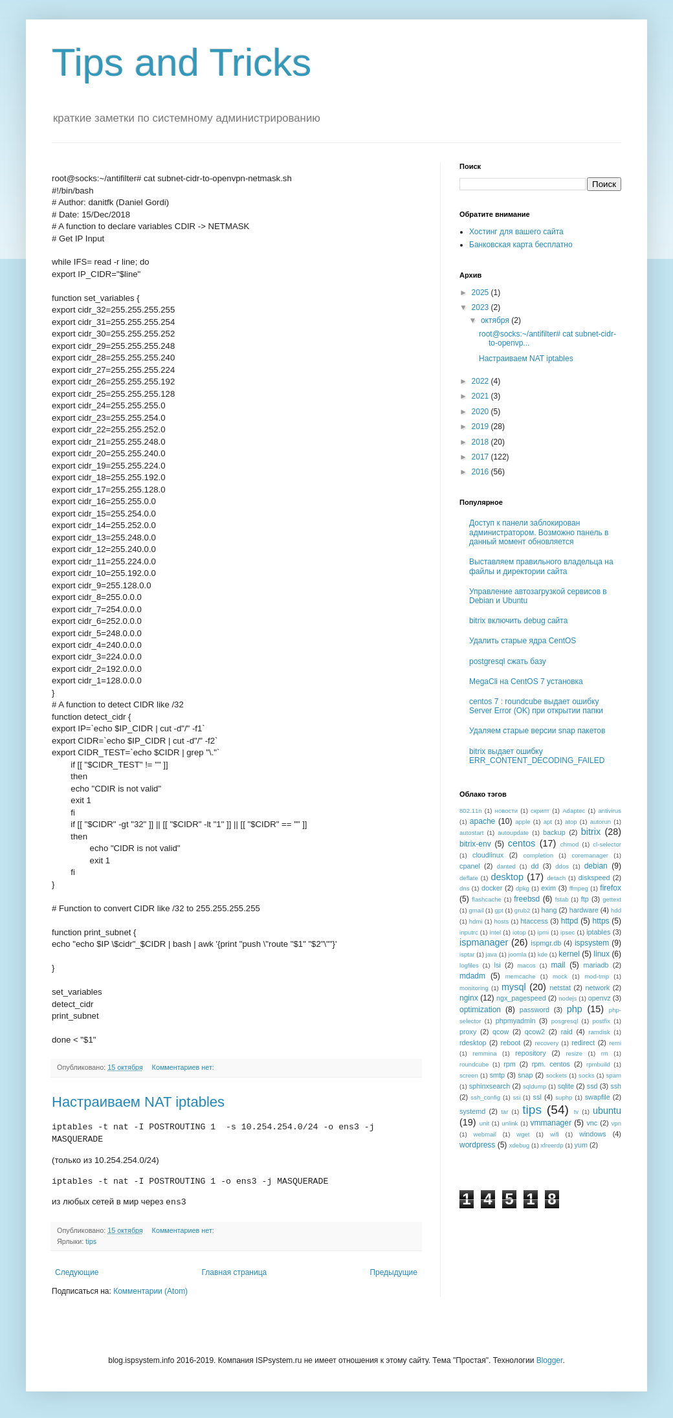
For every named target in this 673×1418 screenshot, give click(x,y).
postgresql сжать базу (507, 661)
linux (601, 953)
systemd (472, 1111)
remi (615, 1043)
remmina (484, 1053)
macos (527, 965)
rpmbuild (598, 1064)
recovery (546, 1043)
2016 (481, 471)
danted (506, 866)
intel (496, 932)
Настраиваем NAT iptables (138, 1102)
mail (558, 964)
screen (468, 1075)
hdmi (476, 921)
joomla (517, 954)
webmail (485, 1134)
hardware (584, 910)
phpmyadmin (516, 1021)
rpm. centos (551, 1064)
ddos (562, 866)
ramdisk (599, 1032)
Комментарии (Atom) (150, 1291)
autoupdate (513, 832)
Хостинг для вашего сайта (516, 231)
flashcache (487, 899)
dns (464, 888)
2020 (481, 411)
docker (491, 888)
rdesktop (472, 1043)
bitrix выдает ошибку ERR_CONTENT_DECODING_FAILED (536, 756)
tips (90, 1241)
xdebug (519, 1145)
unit (484, 1123)
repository (530, 1053)
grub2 (522, 910)
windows (592, 1134)
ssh (615, 1086)
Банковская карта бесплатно (521, 244)
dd (535, 866)
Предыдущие (393, 1272)
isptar (466, 954)
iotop (519, 932)
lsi (497, 965)
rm (604, 1053)
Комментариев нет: (184, 1067)
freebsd (527, 898)
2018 (481, 442)
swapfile (597, 1097)
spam (613, 1075)
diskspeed (594, 877)
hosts (501, 921)
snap (525, 1075)
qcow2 (535, 1032)
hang (549, 910)
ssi (517, 1097)
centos (521, 843)
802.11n (470, 810)
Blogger (549, 1360)
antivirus (609, 810)
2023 (481, 307)
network (597, 987)
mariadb (595, 965)
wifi (554, 1134)
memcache (520, 976)
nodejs (567, 998)
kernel (569, 953)
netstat (560, 987)
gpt (498, 910)
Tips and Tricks (181, 62)
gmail (476, 910)
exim (548, 888)
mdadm (472, 975)
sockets (557, 1075)
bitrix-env (475, 843)
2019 (481, 426)
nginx (468, 998)
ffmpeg (578, 888)
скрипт (540, 810)
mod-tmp (596, 976)
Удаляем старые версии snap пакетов (537, 730)
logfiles (469, 965)
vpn (616, 1123)
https (601, 920)
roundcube (474, 1064)
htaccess (534, 921)
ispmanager (483, 942)
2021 (481, 396)
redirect (583, 1043)
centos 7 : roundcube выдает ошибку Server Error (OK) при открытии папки (536, 706)
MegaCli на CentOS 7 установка (526, 681)
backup (554, 832)
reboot (511, 1043)
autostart (471, 832)
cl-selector (607, 844)
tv (576, 1111)
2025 (481, 292)
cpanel (469, 866)
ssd (592, 1086)
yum (581, 1145)
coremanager (589, 855)
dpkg (522, 888)
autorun (601, 821)
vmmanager (551, 1122)
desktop (507, 877)
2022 (481, 381)
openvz (599, 998)
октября (496, 320)
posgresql (565, 1021)
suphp (563, 1097)
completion (538, 855)
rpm (509, 1064)
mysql (514, 987)
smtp (497, 1075)
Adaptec (573, 810)
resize (574, 1053)
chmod (569, 844)
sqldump (534, 1086)
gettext (611, 899)
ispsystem (592, 942)
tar (504, 1111)
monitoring (474, 987)
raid (567, 1032)
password (534, 1010)
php (574, 1009)
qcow (500, 1032)
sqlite (566, 1086)
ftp (585, 899)
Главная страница (234, 1272)
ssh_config (485, 1097)
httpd (570, 920)
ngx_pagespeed (521, 998)
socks (587, 1075)
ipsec (567, 932)
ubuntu (607, 1110)
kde (542, 954)
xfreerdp (551, 1145)
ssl (537, 1097)
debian (596, 865)
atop (571, 821)
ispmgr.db (546, 943)
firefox (610, 887)
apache (482, 821)
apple (522, 821)
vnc (591, 1123)
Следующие (76, 1272)
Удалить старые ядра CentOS (522, 640)
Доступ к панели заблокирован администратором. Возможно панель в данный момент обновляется (538, 532)
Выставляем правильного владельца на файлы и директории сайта (541, 566)
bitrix (591, 831)
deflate (468, 877)
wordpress (477, 1144)
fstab (562, 899)
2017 (481, 456)
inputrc (468, 932)
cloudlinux (487, 855)
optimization (480, 1009)
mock (560, 976)
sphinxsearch (490, 1086)
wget (522, 1134)
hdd (616, 910)
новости (506, 810)
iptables (598, 932)
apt (548, 821)
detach (556, 877)
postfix (601, 1021)
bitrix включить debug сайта (518, 620)
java (492, 954)
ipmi (543, 932)
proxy (467, 1032)
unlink (510, 1123)
